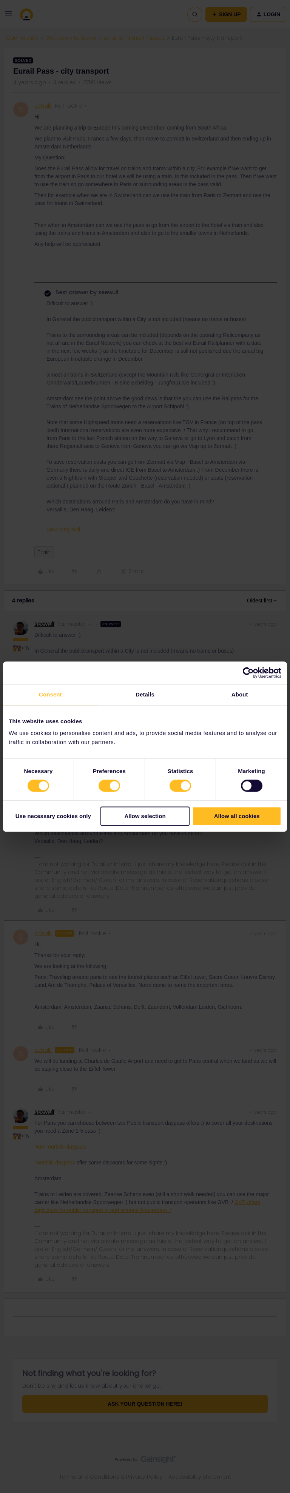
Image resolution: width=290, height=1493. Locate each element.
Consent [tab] (50, 694)
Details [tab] (145, 694)
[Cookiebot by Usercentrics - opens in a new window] (248, 672)
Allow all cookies (237, 816)
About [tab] (239, 694)
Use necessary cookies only (53, 816)
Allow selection (144, 816)
